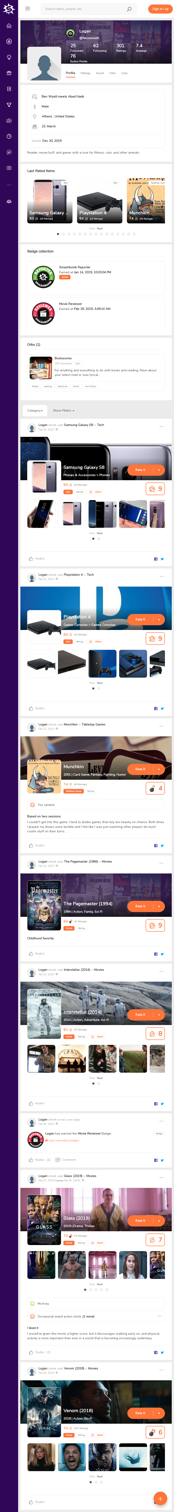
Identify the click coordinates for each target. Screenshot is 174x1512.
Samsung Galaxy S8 (49, 213)
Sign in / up (160, 9)
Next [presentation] (100, 228)
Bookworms (63, 358)
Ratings (86, 73)
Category (35, 410)
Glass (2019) (73, 1176)
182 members (64, 363)
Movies (107, 861)
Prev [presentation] (92, 228)
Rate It (140, 470)
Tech (65, 183)
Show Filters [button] (63, 410)
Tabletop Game (73, 791)
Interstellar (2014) (77, 970)
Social (100, 73)
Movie (69, 928)
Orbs (112, 73)
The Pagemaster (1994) (81, 861)
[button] (58, 234)
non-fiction (90, 386)
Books (35, 386)
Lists (124, 73)
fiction (76, 386)
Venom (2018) (74, 1368)
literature (62, 386)
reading (48, 386)
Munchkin (139, 213)
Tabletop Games (159, 183)
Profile (70, 73)
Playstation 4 (92, 213)
